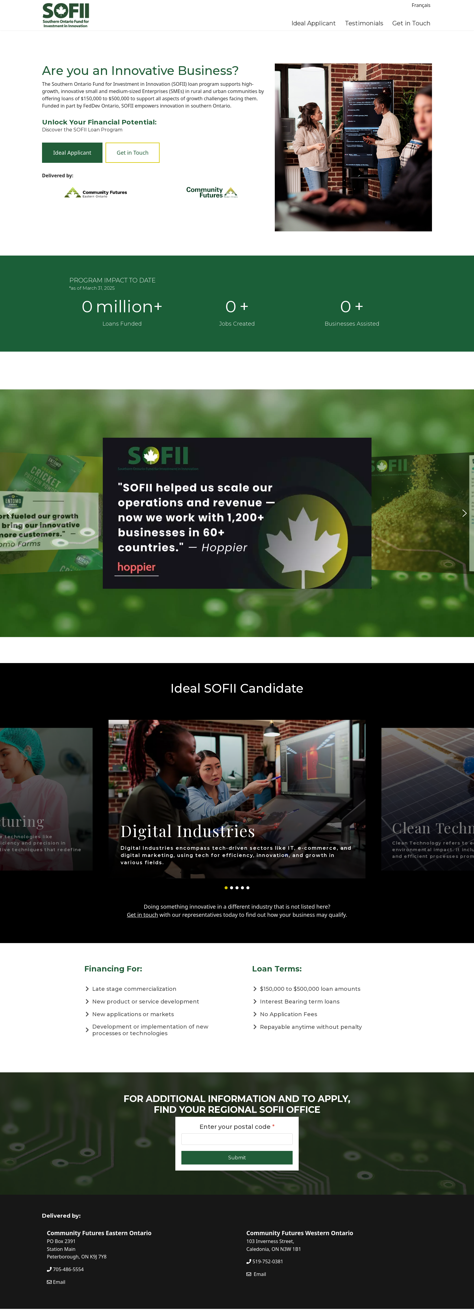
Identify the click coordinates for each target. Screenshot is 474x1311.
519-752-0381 (264, 1261)
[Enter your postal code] (237, 1139)
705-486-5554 (65, 1269)
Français (421, 5)
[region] (237, 513)
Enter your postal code (237, 1126)
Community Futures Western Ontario (299, 1233)
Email (56, 1282)
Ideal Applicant (313, 23)
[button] (9, 513)
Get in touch (142, 914)
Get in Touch (411, 23)
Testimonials (364, 23)
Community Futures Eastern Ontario (99, 1233)
